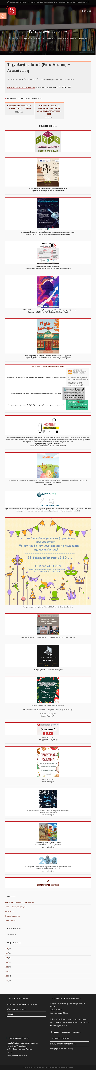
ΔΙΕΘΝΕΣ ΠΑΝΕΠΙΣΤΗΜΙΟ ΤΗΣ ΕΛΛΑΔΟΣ (23, 2)
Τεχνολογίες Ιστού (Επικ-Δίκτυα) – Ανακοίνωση (72, 38)
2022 (6, 967)
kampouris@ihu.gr (61, 1013)
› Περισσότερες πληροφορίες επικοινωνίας (65, 1032)
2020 (6, 976)
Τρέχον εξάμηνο (10, 920)
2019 (6, 981)
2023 (6, 962)
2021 (6, 971)
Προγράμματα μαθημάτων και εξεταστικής (22, 1004)
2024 (6, 958)
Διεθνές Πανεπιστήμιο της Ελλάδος (63, 1044)
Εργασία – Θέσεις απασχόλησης (15, 907)
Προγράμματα (9, 911)
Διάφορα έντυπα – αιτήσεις (16, 1009)
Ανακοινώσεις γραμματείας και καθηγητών (57, 79)
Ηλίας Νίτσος (16, 79)
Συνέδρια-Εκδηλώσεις (12, 916)
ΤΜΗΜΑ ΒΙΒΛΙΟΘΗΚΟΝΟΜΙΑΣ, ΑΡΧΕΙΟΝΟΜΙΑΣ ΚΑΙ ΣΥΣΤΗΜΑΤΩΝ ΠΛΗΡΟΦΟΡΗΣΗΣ (63, 2)
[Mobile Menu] (86, 11)
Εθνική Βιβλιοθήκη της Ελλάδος (61, 1049)
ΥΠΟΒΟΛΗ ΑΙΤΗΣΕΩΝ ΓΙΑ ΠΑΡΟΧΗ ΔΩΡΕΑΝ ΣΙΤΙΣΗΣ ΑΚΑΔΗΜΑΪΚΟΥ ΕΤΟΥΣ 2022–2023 (49, 110)
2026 (6, 949)
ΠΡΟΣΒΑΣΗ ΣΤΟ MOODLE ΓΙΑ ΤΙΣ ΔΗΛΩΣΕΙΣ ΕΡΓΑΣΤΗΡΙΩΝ (19, 107)
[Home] (9, 38)
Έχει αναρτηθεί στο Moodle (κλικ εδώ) (21, 87)
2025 (6, 953)
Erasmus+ (10, 1014)
